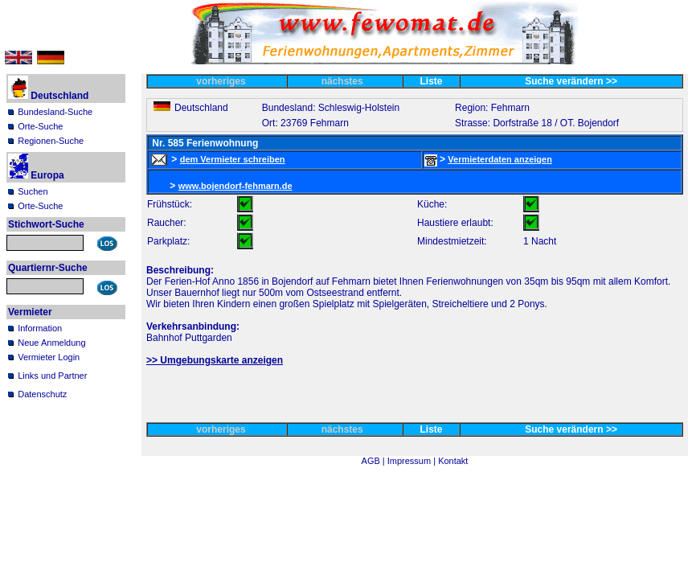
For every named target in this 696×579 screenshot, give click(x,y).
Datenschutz (42, 394)
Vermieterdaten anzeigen (500, 159)
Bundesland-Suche (55, 112)
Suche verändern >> (571, 81)
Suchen (32, 191)
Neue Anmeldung (51, 342)
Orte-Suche (40, 126)
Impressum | (412, 461)
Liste (431, 81)
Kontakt (453, 461)
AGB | (374, 461)
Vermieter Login (49, 357)
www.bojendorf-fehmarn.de (235, 186)
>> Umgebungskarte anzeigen (214, 360)
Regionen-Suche (51, 141)
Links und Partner (52, 375)
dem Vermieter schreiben (232, 159)
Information (40, 328)
